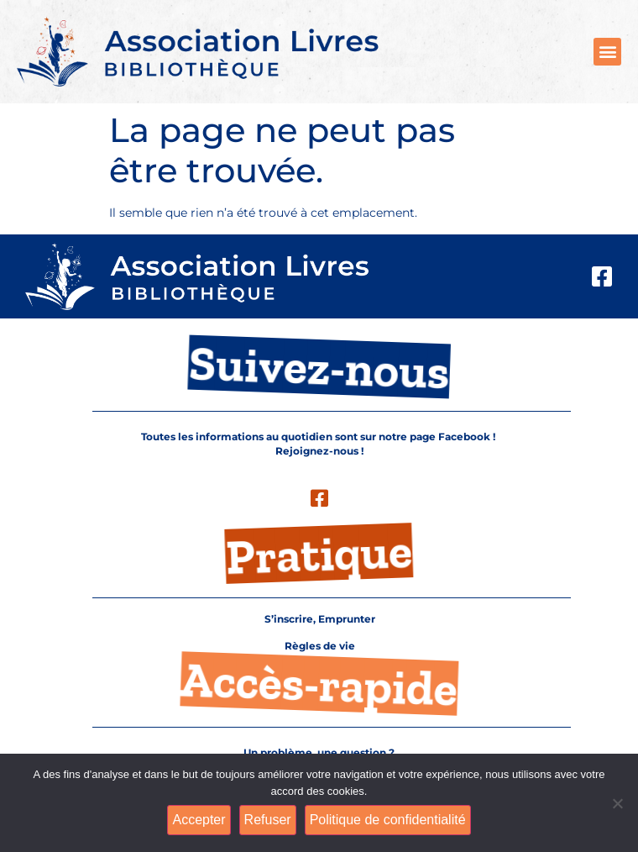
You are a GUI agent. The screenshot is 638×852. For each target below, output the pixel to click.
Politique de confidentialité (388, 820)
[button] (607, 52)
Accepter (198, 820)
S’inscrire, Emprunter (319, 619)
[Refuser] (617, 803)
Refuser (267, 820)
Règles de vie (320, 646)
